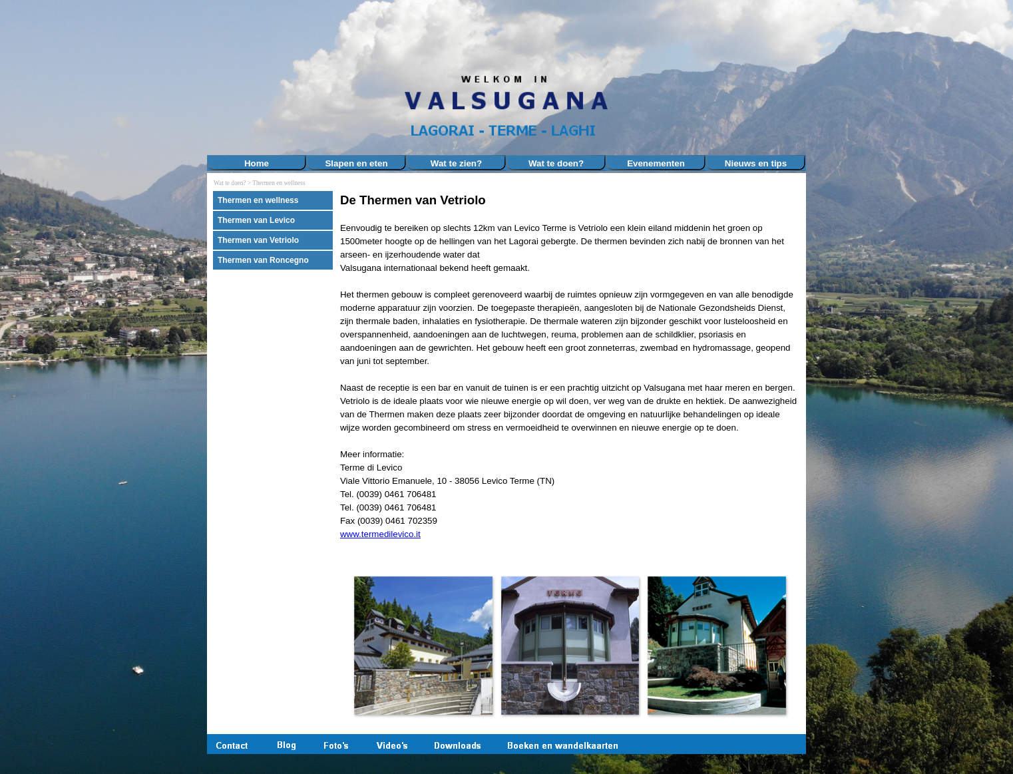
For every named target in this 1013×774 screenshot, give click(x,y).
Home (256, 163)
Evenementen (656, 163)
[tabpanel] (569, 373)
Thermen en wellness (278, 183)
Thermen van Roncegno (263, 260)
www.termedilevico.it (380, 534)
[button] (423, 645)
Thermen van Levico (256, 220)
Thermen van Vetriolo (258, 240)
